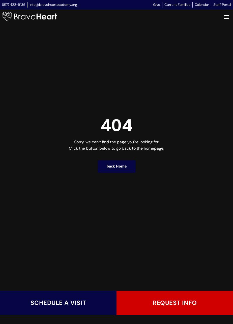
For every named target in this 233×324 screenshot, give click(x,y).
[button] (226, 17)
